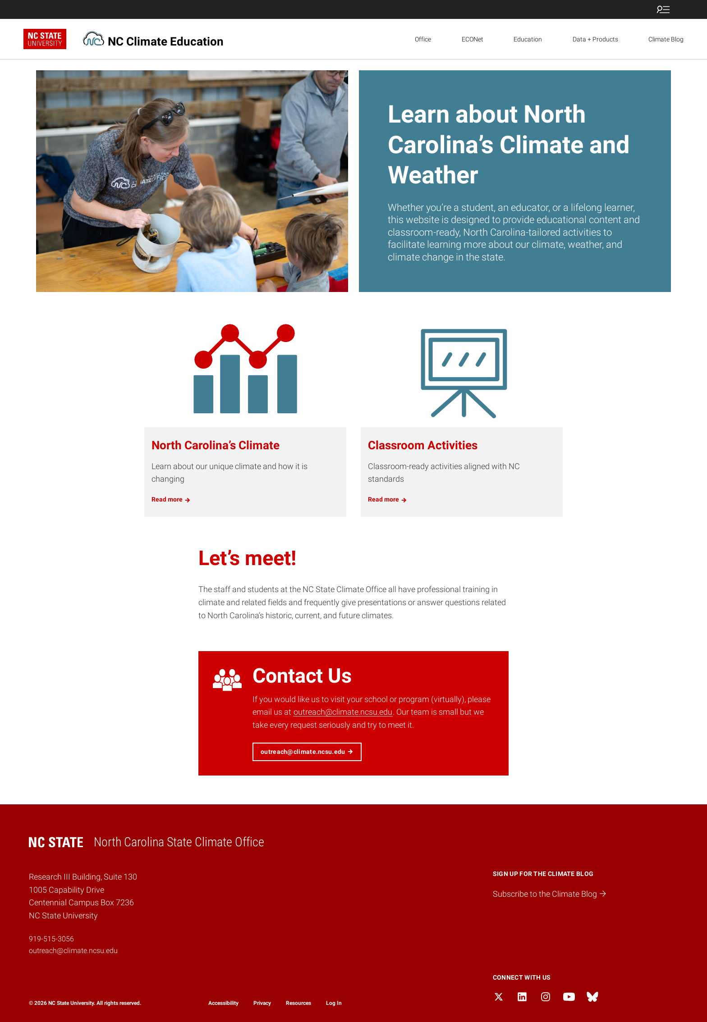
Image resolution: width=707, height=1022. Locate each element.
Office (423, 39)
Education (528, 39)
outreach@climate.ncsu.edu (343, 711)
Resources (298, 1003)
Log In (334, 1003)
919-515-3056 (51, 939)
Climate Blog (666, 39)
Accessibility (223, 1003)
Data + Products (595, 39)
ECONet (472, 39)
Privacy (262, 1003)
